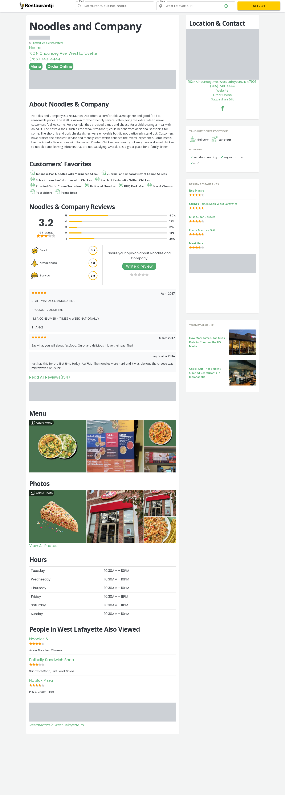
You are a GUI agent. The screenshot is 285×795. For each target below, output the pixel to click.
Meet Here (196, 243)
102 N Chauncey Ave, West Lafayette (63, 53)
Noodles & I (39, 639)
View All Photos (43, 545)
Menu (35, 66)
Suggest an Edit (222, 99)
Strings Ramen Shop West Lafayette (213, 203)
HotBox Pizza (41, 680)
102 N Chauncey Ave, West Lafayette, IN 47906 (222, 82)
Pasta (59, 43)
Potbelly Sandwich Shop (51, 659)
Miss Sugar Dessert (202, 217)
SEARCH (259, 6)
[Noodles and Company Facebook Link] (222, 108)
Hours (34, 47)
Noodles (39, 43)
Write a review (139, 266)
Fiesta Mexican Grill (202, 230)
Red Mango (196, 190)
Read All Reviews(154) (49, 377)
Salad (50, 43)
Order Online (60, 66)
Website (222, 90)
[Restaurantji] (36, 6)
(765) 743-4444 (44, 59)
